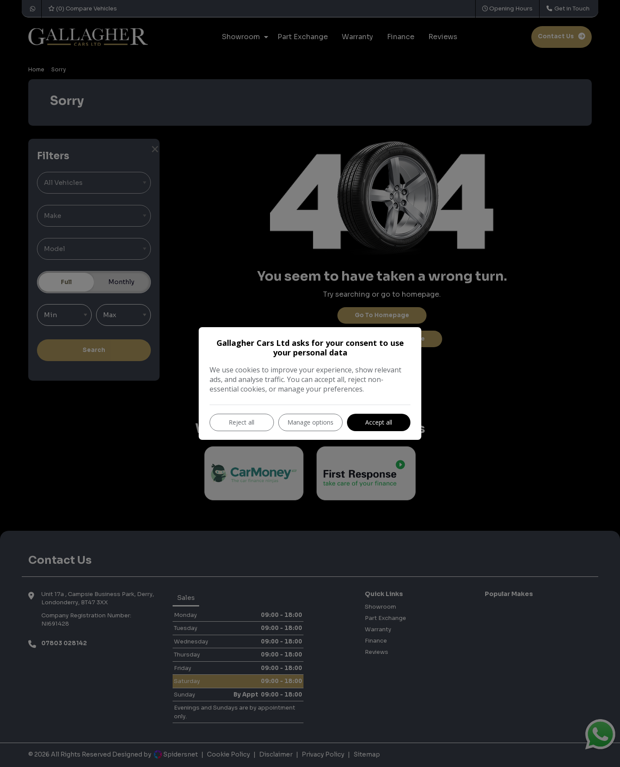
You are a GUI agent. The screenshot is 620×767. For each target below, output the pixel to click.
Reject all (241, 422)
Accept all (378, 422)
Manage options (310, 422)
